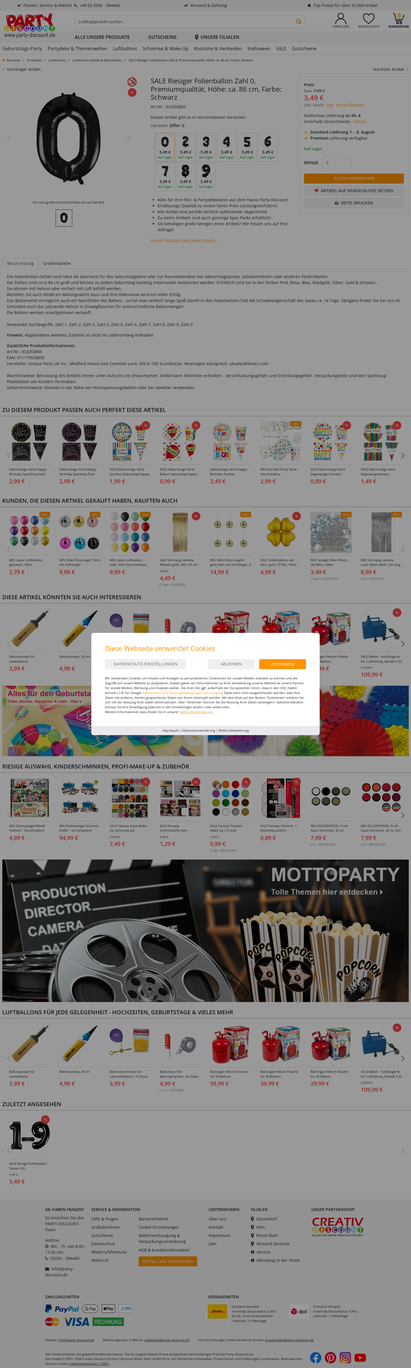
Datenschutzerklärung (198, 730)
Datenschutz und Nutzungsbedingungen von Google (181, 693)
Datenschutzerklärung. (196, 712)
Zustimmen (283, 664)
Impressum (170, 730)
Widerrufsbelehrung (234, 730)
